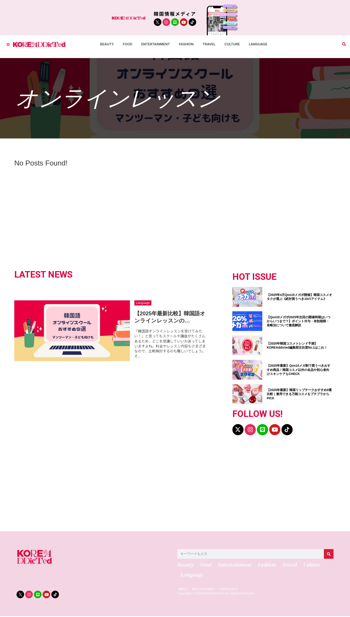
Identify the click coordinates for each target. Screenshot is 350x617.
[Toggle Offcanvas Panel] (8, 44)
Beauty (107, 44)
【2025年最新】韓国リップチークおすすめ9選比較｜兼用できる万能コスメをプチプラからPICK (299, 394)
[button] (344, 44)
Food (127, 44)
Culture (232, 44)
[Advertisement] (150, 485)
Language (258, 44)
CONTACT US (230, 589)
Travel (208, 44)
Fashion (186, 44)
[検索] (328, 554)
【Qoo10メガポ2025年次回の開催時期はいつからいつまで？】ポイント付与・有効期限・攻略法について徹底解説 (298, 321)
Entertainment (155, 44)
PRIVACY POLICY (204, 589)
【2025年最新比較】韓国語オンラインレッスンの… (169, 316)
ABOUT (182, 589)
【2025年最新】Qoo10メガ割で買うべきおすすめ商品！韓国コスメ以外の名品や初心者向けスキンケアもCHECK (298, 369)
